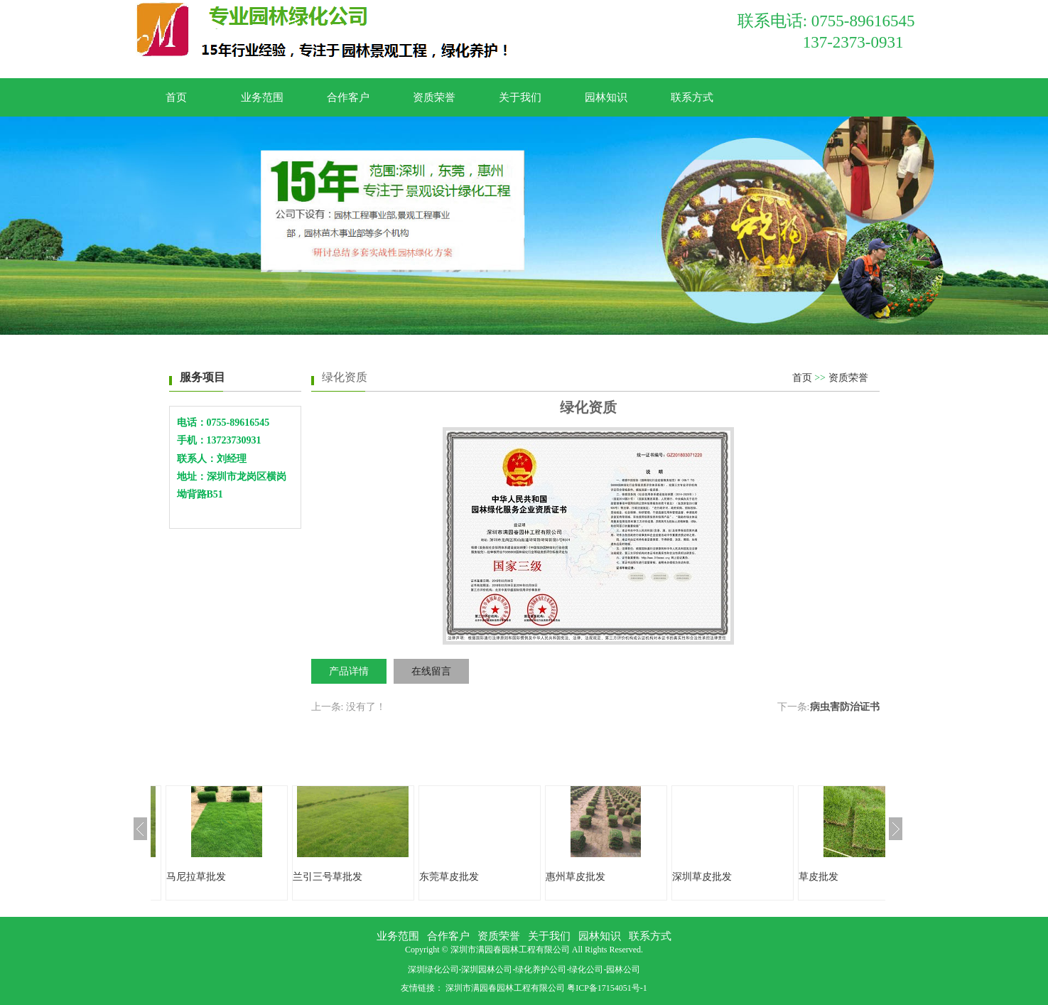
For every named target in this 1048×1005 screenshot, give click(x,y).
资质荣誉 (434, 97)
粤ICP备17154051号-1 (607, 988)
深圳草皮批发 (702, 876)
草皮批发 (818, 876)
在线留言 (431, 671)
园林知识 (606, 97)
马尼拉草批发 (196, 876)
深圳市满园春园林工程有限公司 (505, 988)
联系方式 (692, 97)
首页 (176, 97)
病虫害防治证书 (845, 707)
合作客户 (348, 97)
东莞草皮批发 (449, 876)
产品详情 (349, 671)
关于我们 (520, 97)
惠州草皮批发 (575, 876)
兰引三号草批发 (327, 876)
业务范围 (262, 97)
